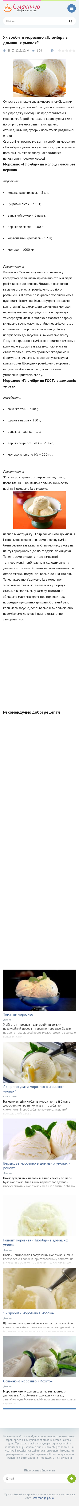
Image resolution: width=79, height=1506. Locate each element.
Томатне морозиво (18, 1014)
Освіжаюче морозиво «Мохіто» (27, 1381)
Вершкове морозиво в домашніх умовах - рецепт (36, 1165)
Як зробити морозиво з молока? (28, 1313)
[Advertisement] (39, 663)
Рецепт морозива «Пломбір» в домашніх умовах (35, 1242)
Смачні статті (10, 1096)
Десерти (7, 1019)
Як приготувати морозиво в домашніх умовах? (33, 1089)
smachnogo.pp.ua (43, 1498)
